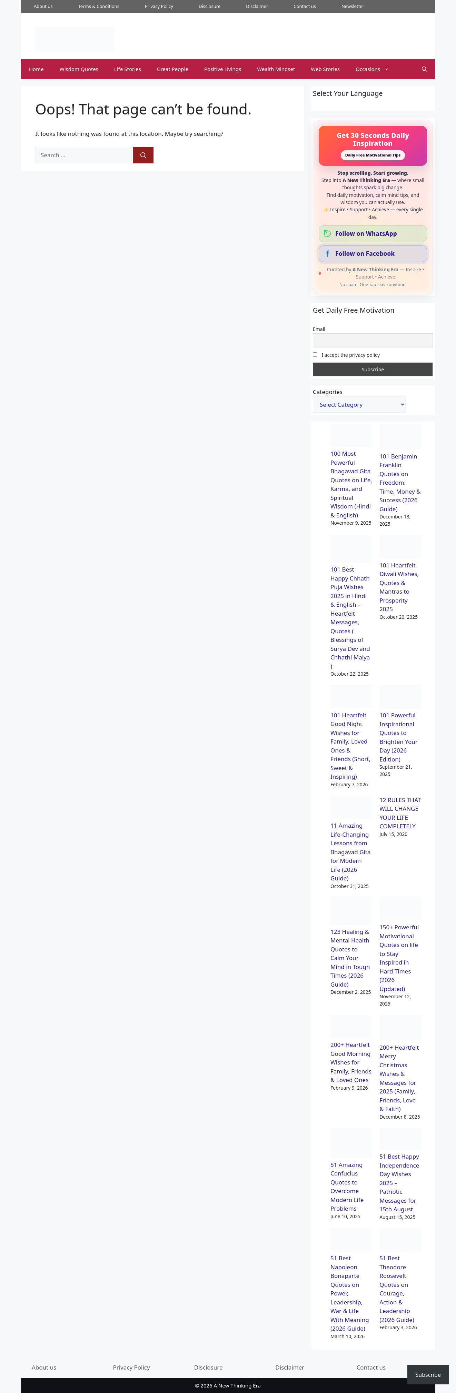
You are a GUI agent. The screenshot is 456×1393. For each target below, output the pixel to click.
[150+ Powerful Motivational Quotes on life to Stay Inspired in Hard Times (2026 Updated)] (400, 910)
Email (319, 329)
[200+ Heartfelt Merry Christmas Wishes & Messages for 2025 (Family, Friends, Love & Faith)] (400, 1029)
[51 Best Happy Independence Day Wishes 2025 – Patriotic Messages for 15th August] (400, 1140)
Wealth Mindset (276, 68)
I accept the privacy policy (346, 355)
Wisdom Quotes (79, 68)
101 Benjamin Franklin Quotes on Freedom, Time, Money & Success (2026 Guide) (399, 482)
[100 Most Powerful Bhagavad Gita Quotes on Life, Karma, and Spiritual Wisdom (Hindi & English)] (351, 437)
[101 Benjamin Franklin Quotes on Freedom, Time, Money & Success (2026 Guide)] (400, 438)
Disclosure (209, 6)
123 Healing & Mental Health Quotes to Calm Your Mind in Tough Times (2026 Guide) (350, 958)
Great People (172, 68)
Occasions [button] (376, 69)
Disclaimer (257, 6)
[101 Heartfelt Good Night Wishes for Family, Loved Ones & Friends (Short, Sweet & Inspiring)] (351, 698)
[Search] (143, 155)
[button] (424, 69)
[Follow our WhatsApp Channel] (373, 233)
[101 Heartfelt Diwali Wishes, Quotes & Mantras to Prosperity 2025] (400, 548)
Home (36, 68)
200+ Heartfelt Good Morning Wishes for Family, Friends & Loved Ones (350, 1062)
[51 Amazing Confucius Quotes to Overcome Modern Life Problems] (351, 1144)
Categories (328, 392)
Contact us (305, 6)
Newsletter (352, 6)
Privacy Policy (159, 6)
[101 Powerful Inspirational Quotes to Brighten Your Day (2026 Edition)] (400, 698)
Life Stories (127, 68)
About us (43, 6)
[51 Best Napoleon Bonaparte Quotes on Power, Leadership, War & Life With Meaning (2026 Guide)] (351, 1241)
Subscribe (428, 1375)
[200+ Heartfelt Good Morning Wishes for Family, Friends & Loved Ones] (351, 1028)
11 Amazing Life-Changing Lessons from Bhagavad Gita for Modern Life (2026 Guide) (350, 851)
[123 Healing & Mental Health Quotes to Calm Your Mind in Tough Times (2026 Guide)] (351, 912)
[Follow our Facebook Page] (373, 253)
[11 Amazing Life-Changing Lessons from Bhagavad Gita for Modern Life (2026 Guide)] (351, 808)
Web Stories (325, 68)
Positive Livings (222, 68)
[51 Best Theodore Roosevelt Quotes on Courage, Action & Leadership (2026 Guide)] (400, 1241)
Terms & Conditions (98, 6)
